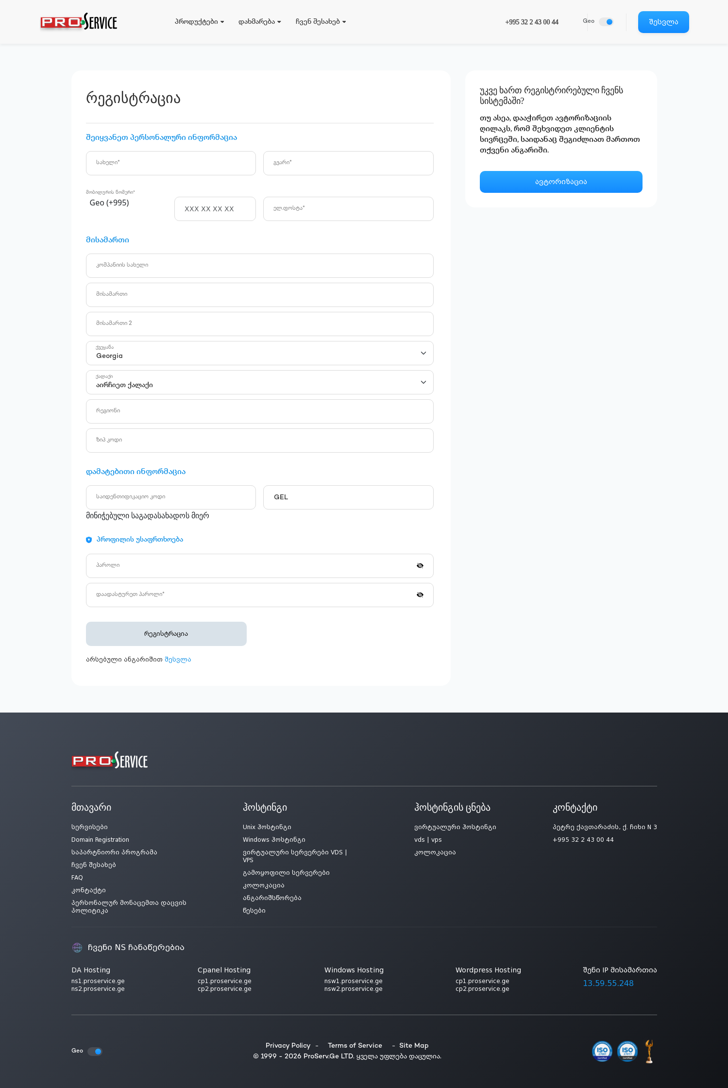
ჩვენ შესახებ (93, 865)
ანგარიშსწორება (272, 898)
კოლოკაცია (264, 885)
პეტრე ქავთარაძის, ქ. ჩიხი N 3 (605, 827)
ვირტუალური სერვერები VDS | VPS (295, 856)
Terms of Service (355, 1046)
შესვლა (663, 22)
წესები (254, 910)
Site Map (414, 1046)
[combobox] (127, 203)
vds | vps (428, 839)
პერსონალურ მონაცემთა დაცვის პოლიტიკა (128, 907)
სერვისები (89, 827)
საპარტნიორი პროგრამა (114, 852)
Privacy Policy (288, 1046)
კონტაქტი (88, 890)
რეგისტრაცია (159, 634)
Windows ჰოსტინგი (274, 839)
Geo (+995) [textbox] (109, 202)
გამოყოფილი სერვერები (286, 872)
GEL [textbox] (281, 497)
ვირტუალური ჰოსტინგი (455, 827)
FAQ (77, 877)
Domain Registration (100, 839)
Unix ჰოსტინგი (267, 827)
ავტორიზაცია (561, 182)
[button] (420, 565)
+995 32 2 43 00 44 (532, 22)
